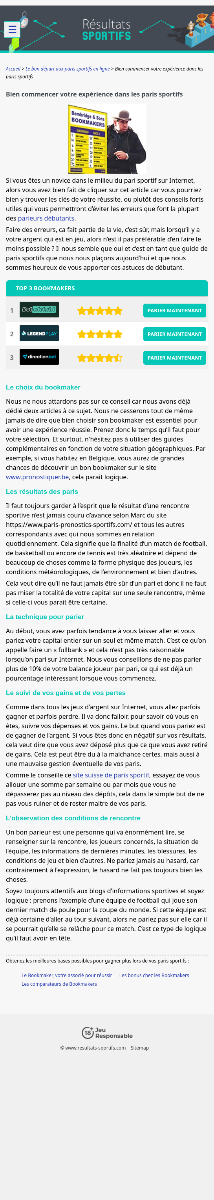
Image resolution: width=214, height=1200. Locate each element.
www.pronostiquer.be (37, 477)
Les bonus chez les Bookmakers (154, 975)
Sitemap (140, 1047)
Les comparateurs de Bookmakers (59, 984)
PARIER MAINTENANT (175, 310)
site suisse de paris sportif (111, 775)
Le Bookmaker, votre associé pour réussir (67, 975)
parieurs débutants (46, 218)
